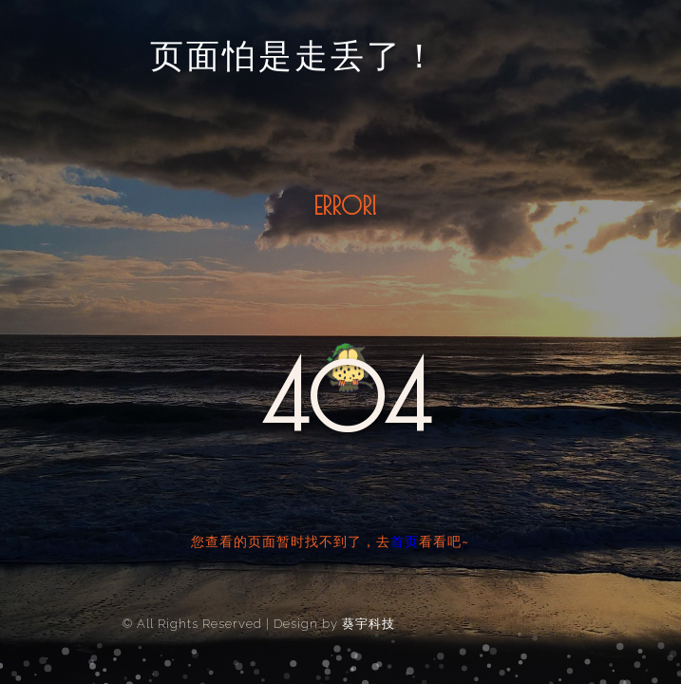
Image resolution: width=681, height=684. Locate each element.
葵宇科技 (368, 624)
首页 (404, 541)
